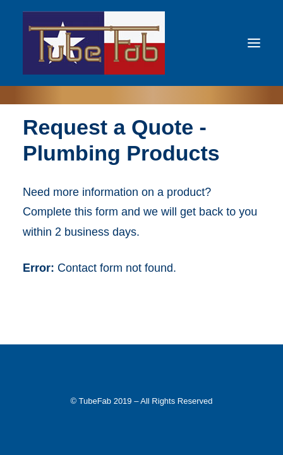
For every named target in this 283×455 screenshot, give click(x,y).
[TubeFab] (94, 43)
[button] (254, 43)
